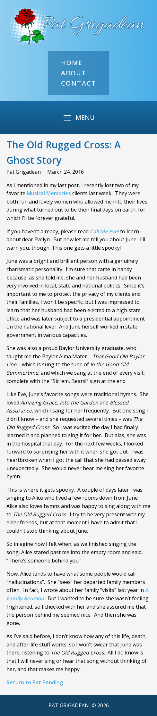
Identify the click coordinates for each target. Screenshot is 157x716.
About (73, 73)
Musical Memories (49, 193)
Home (72, 62)
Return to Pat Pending (34, 682)
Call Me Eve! (104, 231)
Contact (78, 83)
